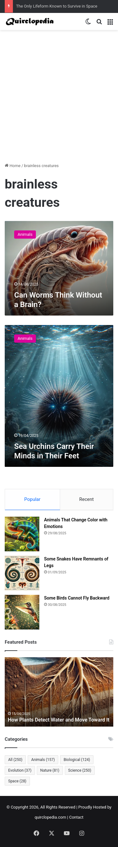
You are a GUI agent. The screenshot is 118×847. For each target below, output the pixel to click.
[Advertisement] (59, 98)
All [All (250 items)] (15, 759)
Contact (76, 817)
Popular (32, 499)
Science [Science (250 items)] (79, 770)
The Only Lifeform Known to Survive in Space (56, 6)
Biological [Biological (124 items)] (77, 759)
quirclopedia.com (50, 817)
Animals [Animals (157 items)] (43, 759)
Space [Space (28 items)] (17, 781)
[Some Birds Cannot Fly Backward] (22, 612)
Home (12, 165)
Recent (86, 499)
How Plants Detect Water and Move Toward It (59, 720)
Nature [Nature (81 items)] (49, 770)
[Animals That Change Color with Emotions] (22, 534)
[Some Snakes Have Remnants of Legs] (22, 573)
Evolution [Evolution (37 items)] (19, 770)
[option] (59, 692)
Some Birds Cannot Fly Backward (77, 597)
